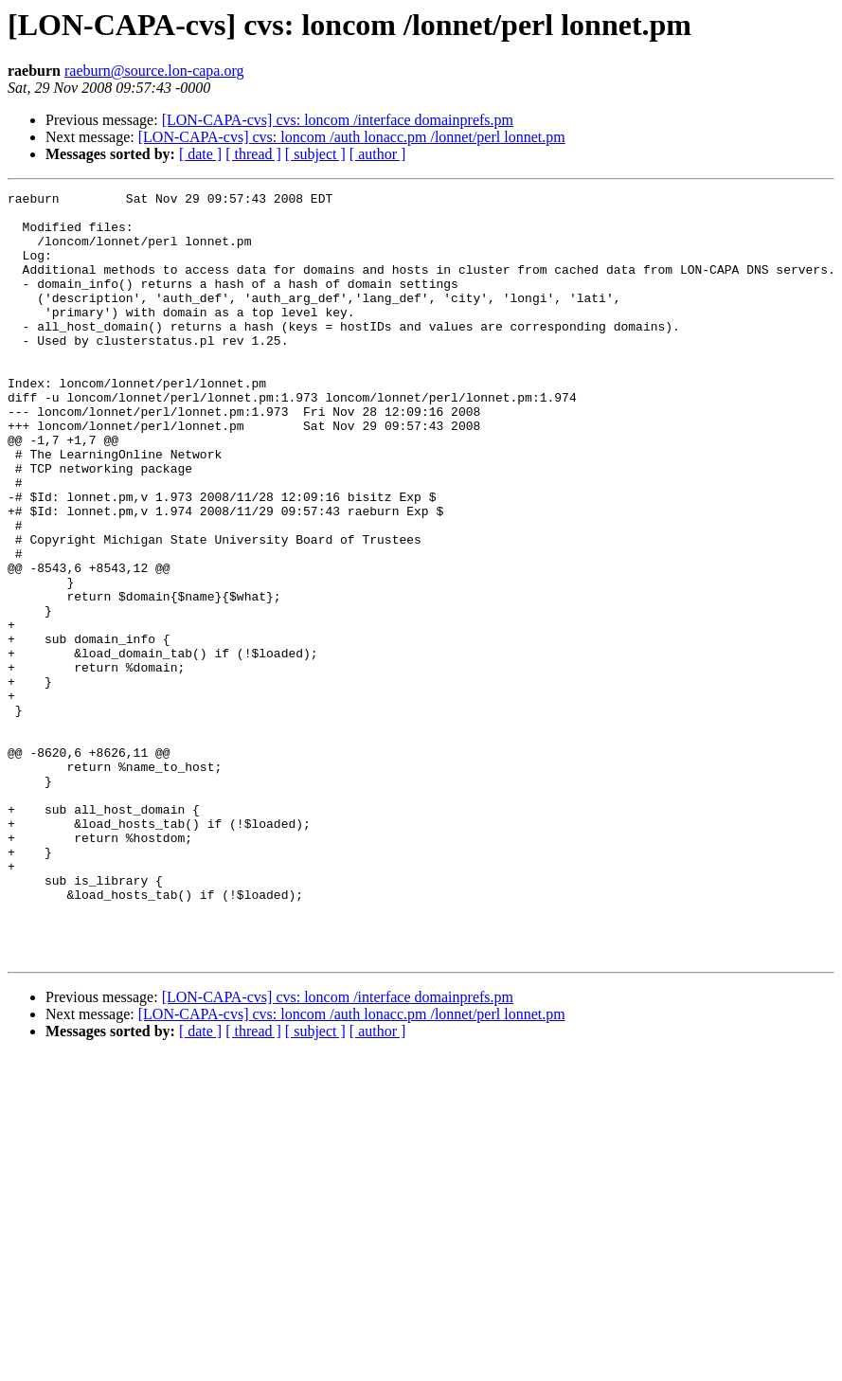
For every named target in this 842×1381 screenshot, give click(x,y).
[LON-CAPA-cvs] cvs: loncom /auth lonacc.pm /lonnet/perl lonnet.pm (351, 137)
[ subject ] (315, 154)
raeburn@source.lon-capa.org (153, 71)
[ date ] (200, 154)
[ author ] (377, 154)
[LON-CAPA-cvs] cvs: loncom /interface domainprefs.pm (337, 120)
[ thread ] (253, 154)
